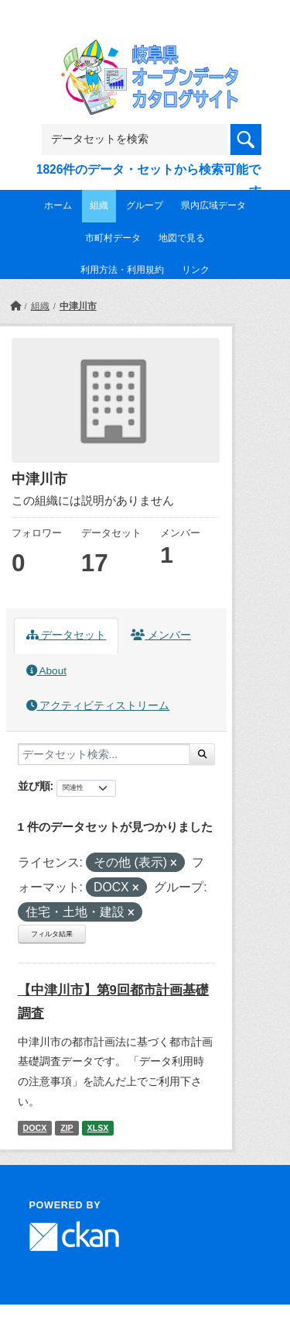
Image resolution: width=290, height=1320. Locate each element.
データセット (66, 635)
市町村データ (113, 238)
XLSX (98, 1127)
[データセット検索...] (104, 754)
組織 (99, 205)
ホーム (58, 205)
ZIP (66, 1127)
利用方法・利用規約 (122, 269)
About (46, 671)
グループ (144, 205)
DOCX (34, 1127)
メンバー (161, 635)
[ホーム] (15, 306)
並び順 (34, 786)
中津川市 (78, 306)
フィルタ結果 (52, 934)
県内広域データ (213, 205)
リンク (196, 269)
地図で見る (182, 238)
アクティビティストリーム (98, 706)
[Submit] (202, 754)
